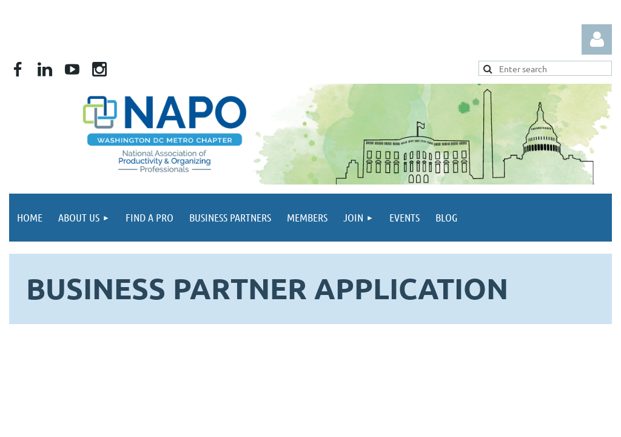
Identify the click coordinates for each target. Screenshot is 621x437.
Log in (597, 39)
